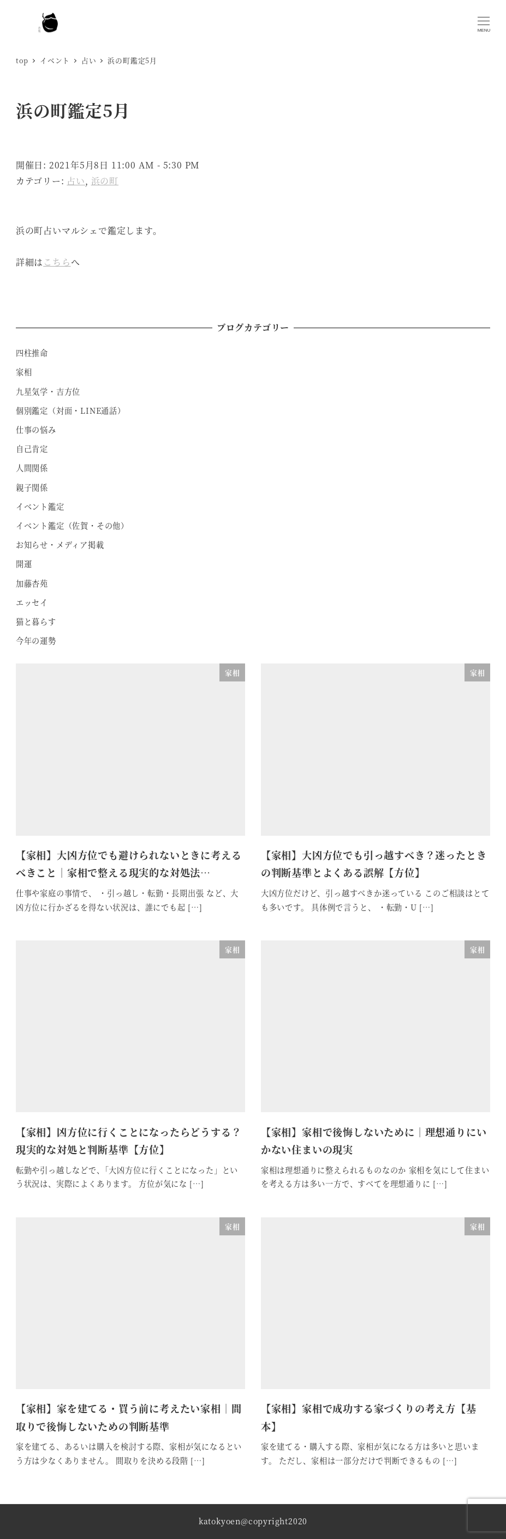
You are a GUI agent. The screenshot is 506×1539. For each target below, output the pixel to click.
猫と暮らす (36, 621)
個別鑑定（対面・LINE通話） (71, 410)
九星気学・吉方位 (48, 391)
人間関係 (32, 467)
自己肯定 (32, 448)
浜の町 (104, 180)
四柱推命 (32, 352)
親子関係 (32, 487)
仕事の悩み (36, 429)
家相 (24, 371)
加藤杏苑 (32, 583)
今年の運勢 (36, 640)
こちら (56, 262)
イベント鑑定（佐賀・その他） (72, 525)
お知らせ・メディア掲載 (60, 544)
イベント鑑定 (40, 506)
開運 (24, 563)
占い (76, 180)
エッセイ (32, 602)
